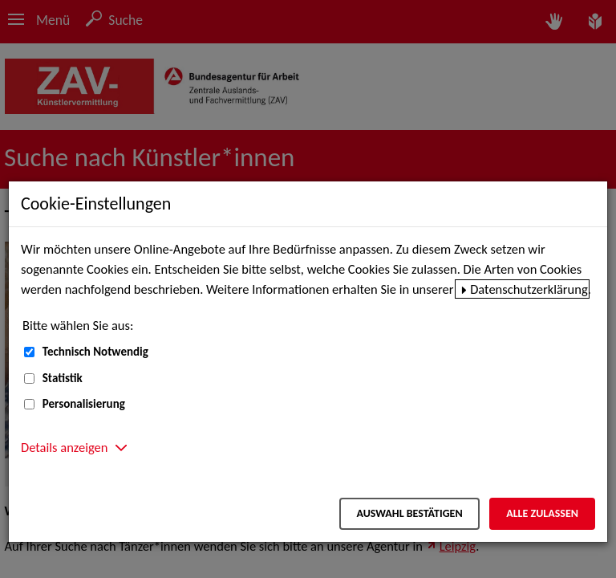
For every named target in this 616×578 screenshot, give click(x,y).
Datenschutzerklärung (529, 289)
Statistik (63, 378)
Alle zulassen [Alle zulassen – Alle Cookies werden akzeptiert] (542, 513)
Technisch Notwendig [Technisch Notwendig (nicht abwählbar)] (95, 351)
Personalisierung (84, 404)
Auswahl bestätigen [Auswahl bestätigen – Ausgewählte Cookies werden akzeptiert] (409, 513)
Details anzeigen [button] (64, 447)
